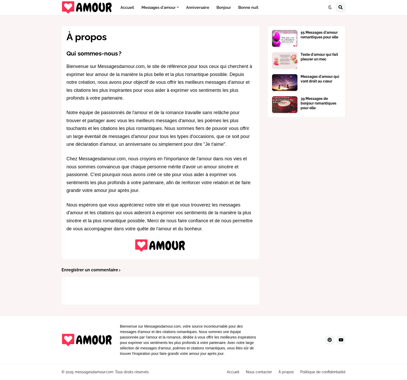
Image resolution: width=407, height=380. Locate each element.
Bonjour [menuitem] (223, 7)
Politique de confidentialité (322, 372)
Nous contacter (259, 372)
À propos (286, 372)
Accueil (233, 372)
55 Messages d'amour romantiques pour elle (319, 34)
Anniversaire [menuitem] (197, 7)
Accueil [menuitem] (127, 7)
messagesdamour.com (94, 372)
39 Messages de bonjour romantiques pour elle (318, 103)
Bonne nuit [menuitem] (248, 7)
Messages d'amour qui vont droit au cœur (320, 78)
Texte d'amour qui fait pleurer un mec (319, 56)
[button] (330, 7)
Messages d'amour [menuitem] (158, 7)
